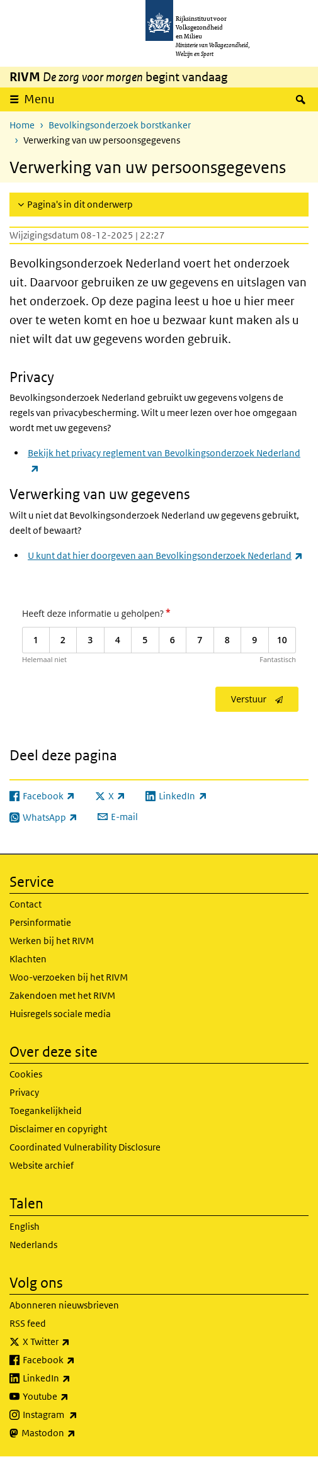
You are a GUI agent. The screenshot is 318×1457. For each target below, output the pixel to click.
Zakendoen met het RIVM (62, 995)
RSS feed (27, 1323)
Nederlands (33, 1245)
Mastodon (76, 1433)
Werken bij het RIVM (51, 941)
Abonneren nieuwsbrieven (64, 1305)
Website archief (41, 1165)
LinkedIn (74, 1378)
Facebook (76, 1360)
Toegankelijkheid (45, 1111)
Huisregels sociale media (60, 1014)
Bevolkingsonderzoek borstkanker (119, 125)
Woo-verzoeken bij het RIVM (68, 977)
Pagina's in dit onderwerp (80, 204)
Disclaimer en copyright (58, 1129)
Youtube (73, 1396)
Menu (39, 99)
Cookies (25, 1074)
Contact (25, 904)
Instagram (78, 1414)
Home (22, 125)
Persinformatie (40, 922)
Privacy (24, 1092)
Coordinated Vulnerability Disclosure (85, 1147)
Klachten (28, 959)
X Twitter (74, 1341)
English (24, 1226)
